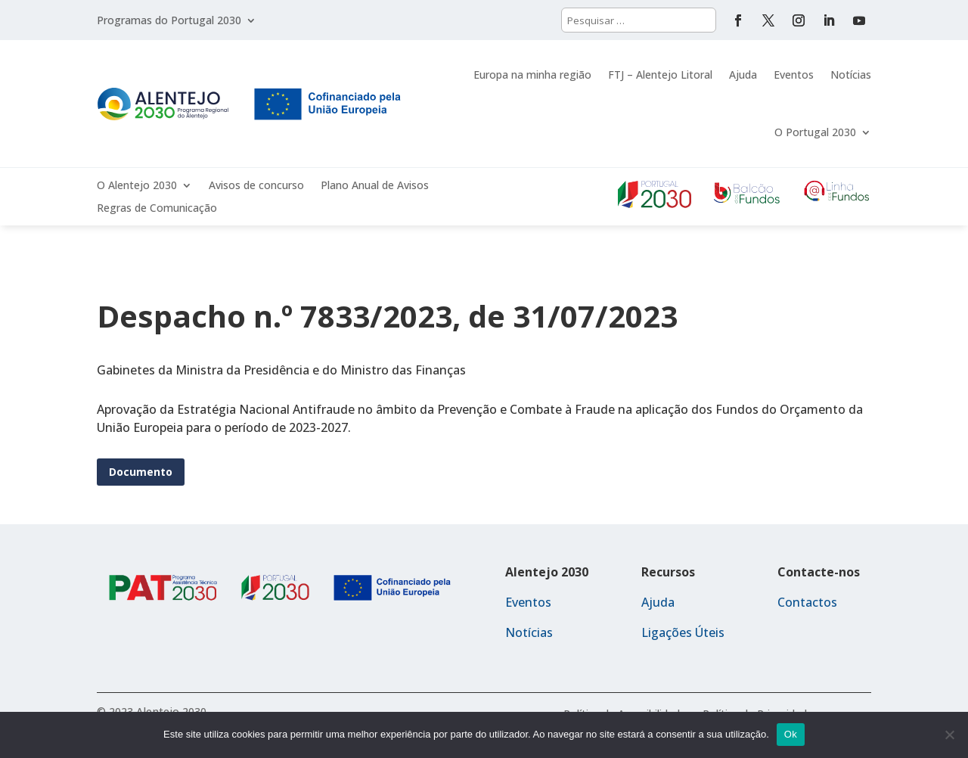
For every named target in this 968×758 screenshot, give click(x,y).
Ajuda (743, 74)
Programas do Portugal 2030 (169, 21)
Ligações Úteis (682, 632)
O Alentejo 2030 (137, 186)
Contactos (807, 602)
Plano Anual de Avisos (375, 186)
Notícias (850, 74)
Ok (790, 734)
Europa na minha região (532, 74)
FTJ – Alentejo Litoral (660, 74)
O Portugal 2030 (815, 132)
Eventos (794, 74)
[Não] (949, 734)
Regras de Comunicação (157, 209)
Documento (140, 471)
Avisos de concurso (256, 186)
